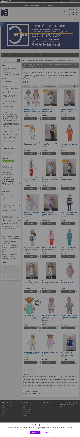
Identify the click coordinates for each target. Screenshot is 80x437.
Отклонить (47, 432)
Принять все (35, 432)
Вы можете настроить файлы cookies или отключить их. (39, 429)
